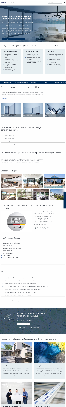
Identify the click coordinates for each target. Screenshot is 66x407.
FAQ (46, 82)
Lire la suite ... (4, 98)
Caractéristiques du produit (20, 82)
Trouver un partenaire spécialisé (59, 82)
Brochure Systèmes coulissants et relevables (43, 228)
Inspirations (33, 82)
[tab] (33, 135)
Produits (3, 13)
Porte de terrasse (9, 13)
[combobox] (55, 2)
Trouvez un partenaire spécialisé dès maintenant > (29, 327)
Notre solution (7, 82)
